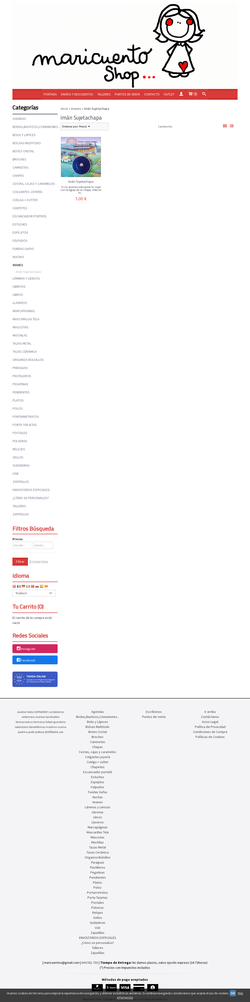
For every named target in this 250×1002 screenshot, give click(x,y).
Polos (18, 408)
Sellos (18, 457)
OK (233, 993)
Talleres (104, 94)
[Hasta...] (43, 545)
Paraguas (20, 368)
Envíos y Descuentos (77, 94)
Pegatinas (20, 384)
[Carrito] (192, 94)
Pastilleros (22, 376)
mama (62, 727)
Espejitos (20, 232)
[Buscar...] (203, 94)
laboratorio (21, 727)
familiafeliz (53, 717)
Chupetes (20, 208)
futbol (49, 722)
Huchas (18, 257)
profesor (39, 732)
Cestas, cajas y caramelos (34, 184)
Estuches (20, 224)
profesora (51, 732)
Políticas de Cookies (210, 737)
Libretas (19, 286)
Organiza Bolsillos (28, 360)
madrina (51, 727)
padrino (22, 732)
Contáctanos (210, 717)
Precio (17, 539)
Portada (50, 94)
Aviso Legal (210, 722)
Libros (18, 294)
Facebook (25, 660)
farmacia (39, 722)
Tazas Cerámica (25, 351)
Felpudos (20, 240)
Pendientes (21, 392)
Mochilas (20, 335)
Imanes (18, 265)
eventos (40, 717)
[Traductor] (34, 593)
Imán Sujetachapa (28, 272)
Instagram (25, 649)
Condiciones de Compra (210, 732)
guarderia (59, 722)
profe (31, 732)
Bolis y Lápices (24, 135)
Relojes (19, 449)
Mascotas (20, 327)
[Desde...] (22, 545)
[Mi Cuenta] (181, 94)
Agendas (19, 118)
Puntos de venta (127, 94)
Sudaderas (21, 465)
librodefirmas (37, 727)
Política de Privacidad (210, 727)
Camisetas (20, 167)
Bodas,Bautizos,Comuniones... (35, 127)
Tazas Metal (22, 343)
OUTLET (169, 94)
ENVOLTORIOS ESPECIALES (31, 490)
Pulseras (20, 441)
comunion (41, 712)
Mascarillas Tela (26, 319)
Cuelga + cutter (25, 200)
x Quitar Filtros (39, 561)
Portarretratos (26, 416)
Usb (15, 473)
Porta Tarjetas (25, 425)
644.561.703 (90, 962)
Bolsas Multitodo (27, 143)
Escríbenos (154, 712)
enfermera (28, 717)
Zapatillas (21, 481)
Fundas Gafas (23, 249)
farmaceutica (24, 722)
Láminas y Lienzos (26, 278)
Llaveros (20, 303)
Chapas (18, 175)
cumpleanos (56, 712)
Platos (18, 400)
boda (30, 712)
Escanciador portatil (30, 216)
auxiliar (22, 712)
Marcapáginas (24, 311)
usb (61, 732)
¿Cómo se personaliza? (31, 498)
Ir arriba (210, 712)
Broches (19, 159)
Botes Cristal (23, 151)
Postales (20, 433)
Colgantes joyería (27, 192)
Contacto (152, 94)
